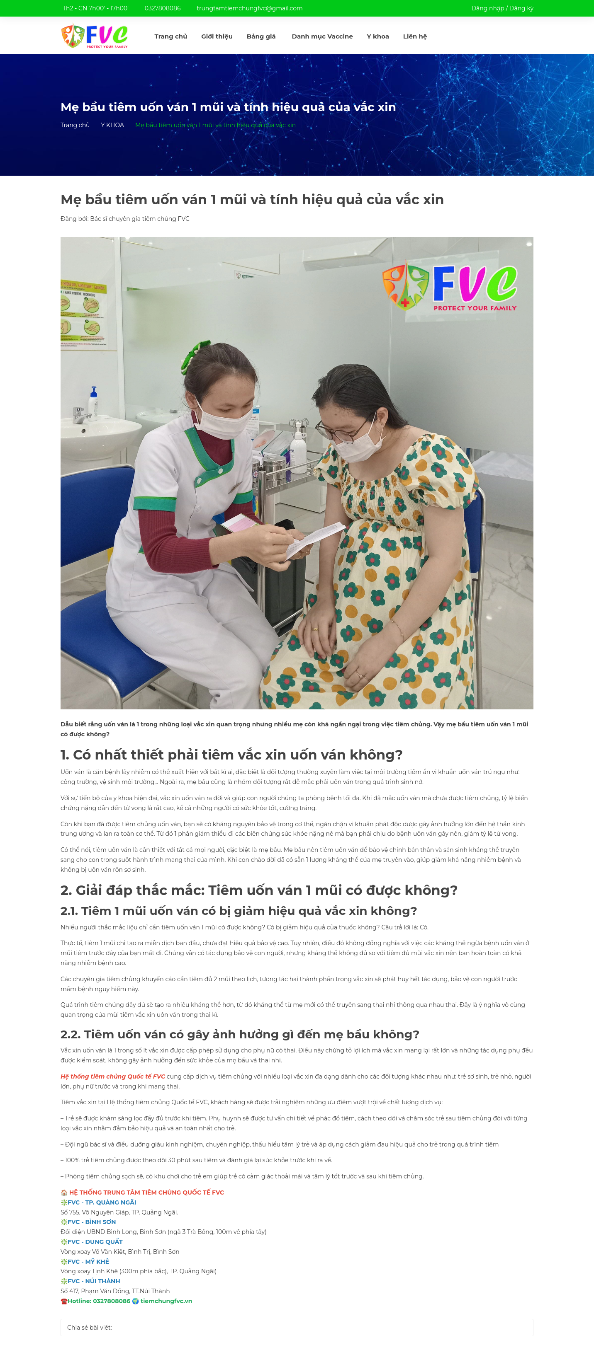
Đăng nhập (487, 8)
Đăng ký (521, 8)
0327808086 (163, 8)
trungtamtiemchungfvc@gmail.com (250, 8)
